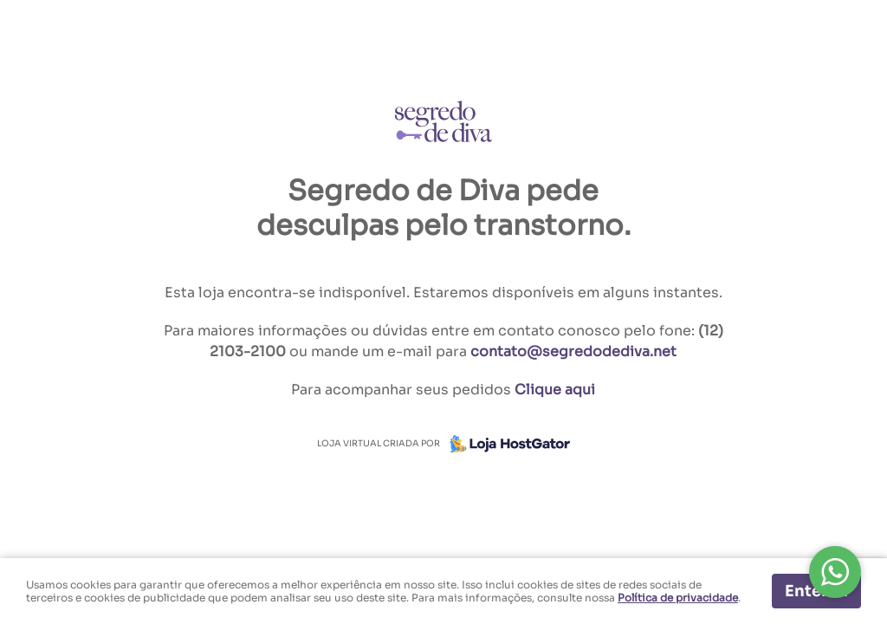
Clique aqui (555, 389)
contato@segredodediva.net (573, 351)
